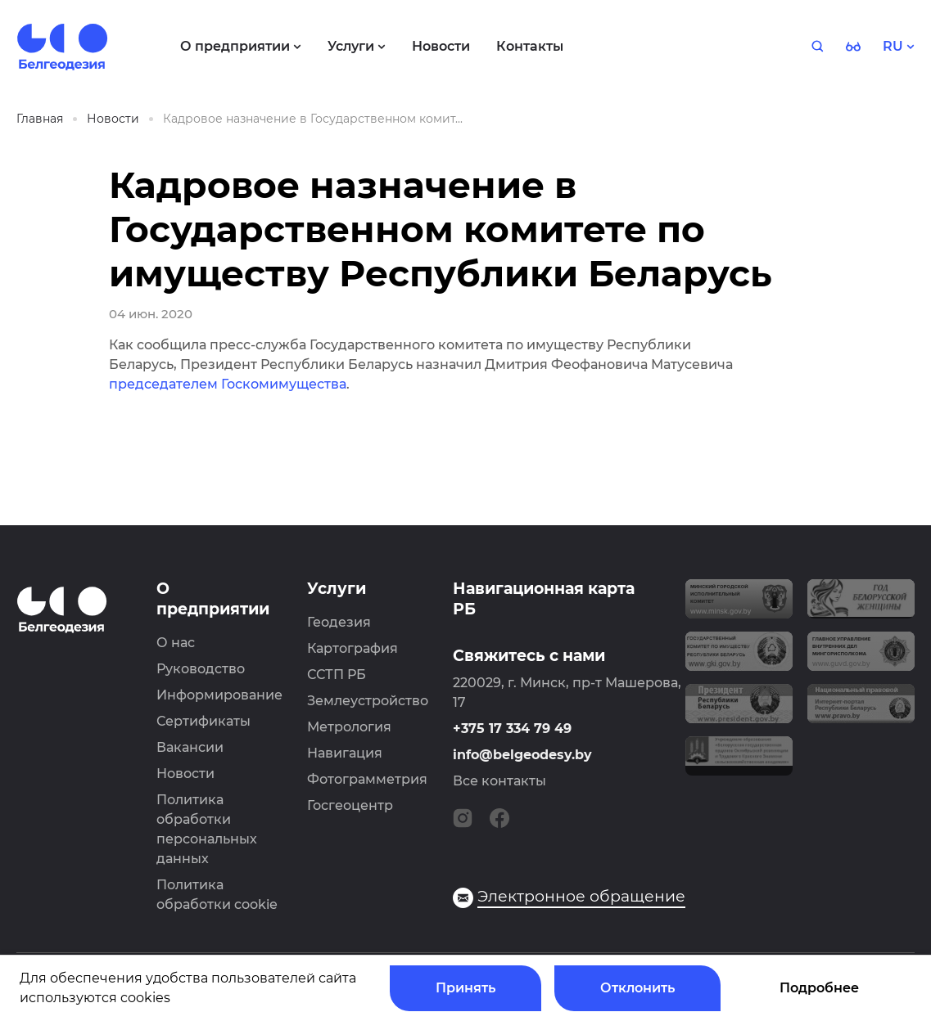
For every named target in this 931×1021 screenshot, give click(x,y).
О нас (175, 642)
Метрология (349, 727)
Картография (352, 648)
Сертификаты (203, 721)
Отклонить (637, 988)
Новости (185, 773)
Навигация (344, 753)
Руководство (200, 669)
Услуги (336, 588)
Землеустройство (367, 700)
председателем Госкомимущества (227, 384)
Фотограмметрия (367, 779)
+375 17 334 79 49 (512, 728)
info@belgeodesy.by (522, 754)
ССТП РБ (336, 674)
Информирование (219, 695)
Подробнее (819, 988)
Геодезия (339, 622)
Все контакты (499, 781)
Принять (465, 988)
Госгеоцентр (350, 805)
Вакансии (190, 747)
